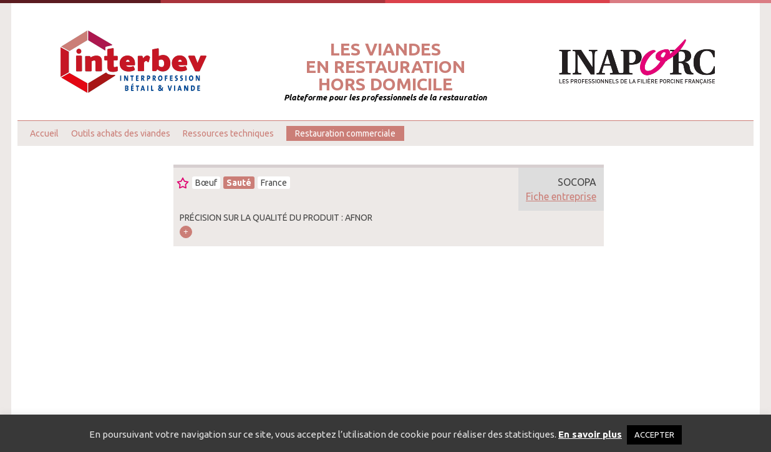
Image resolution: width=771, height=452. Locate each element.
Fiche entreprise (561, 196)
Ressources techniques (228, 133)
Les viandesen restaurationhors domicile (385, 67)
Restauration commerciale (345, 133)
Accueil (44, 133)
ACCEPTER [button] (654, 434)
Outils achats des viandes (120, 133)
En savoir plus (590, 434)
